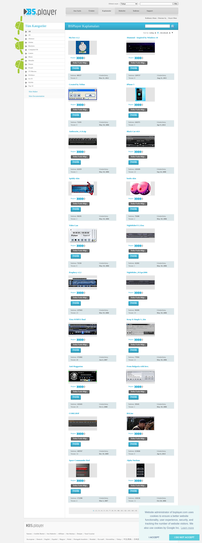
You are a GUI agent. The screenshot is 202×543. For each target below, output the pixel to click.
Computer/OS (33, 49)
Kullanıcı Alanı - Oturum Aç (155, 18)
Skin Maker (33, 92)
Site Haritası (70, 534)
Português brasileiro (81, 539)
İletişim (79, 534)
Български (30, 539)
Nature (30, 64)
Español (54, 539)
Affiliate (61, 534)
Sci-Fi (30, 79)
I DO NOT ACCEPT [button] (184, 537)
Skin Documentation (36, 96)
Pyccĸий (101, 539)
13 (129, 511)
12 (125, 511)
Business (31, 46)
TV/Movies (32, 71)
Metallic (31, 60)
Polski (69, 539)
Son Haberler (51, 534)
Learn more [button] (187, 528)
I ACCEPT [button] (154, 537)
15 (136, 511)
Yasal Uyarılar (89, 534)
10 (118, 511)
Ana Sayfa (77, 11)
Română (93, 539)
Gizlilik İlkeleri (39, 534)
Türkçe (118, 539)
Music (30, 57)
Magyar (62, 539)
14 (132, 511)
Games (30, 53)
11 (122, 511)
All (29, 31)
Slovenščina (110, 539)
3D (29, 35)
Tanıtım (29, 534)
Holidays (31, 75)
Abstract (31, 39)
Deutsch (39, 539)
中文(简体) (128, 539)
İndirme (136, 11)
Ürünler (92, 11)
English (47, 539)
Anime (30, 42)
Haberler (122, 11)
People (30, 68)
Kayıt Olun (172, 18)
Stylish (30, 82)
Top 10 (30, 86)
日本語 (136, 539)
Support (150, 11)
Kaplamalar (106, 11)
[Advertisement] (44, 118)
